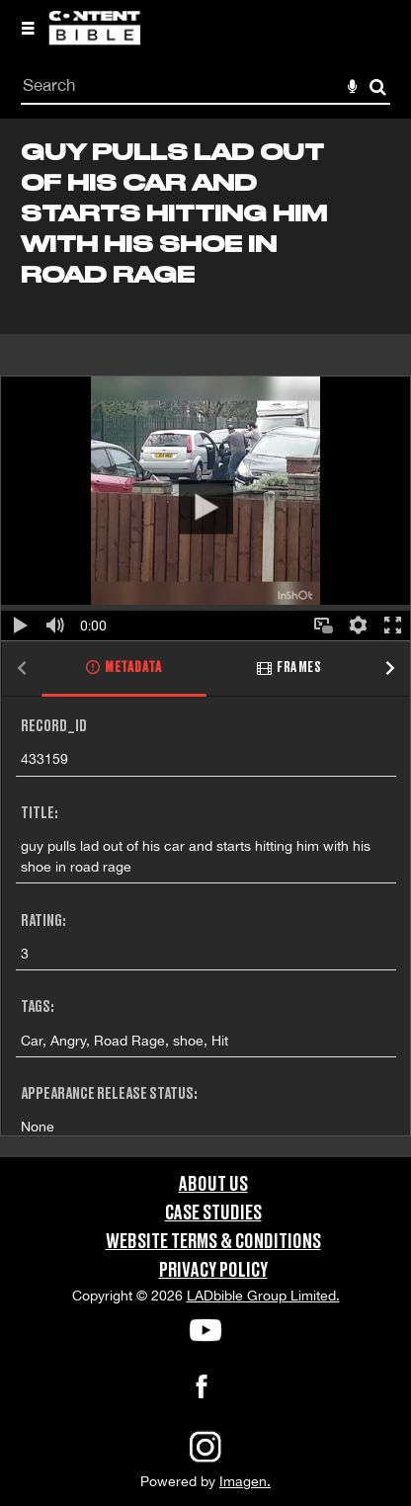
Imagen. (245, 1481)
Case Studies (213, 1213)
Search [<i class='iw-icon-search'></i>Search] (378, 86)
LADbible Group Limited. (263, 1295)
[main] (205, 638)
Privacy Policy (213, 1271)
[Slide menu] (27, 27)
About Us (213, 1185)
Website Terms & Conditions (213, 1242)
